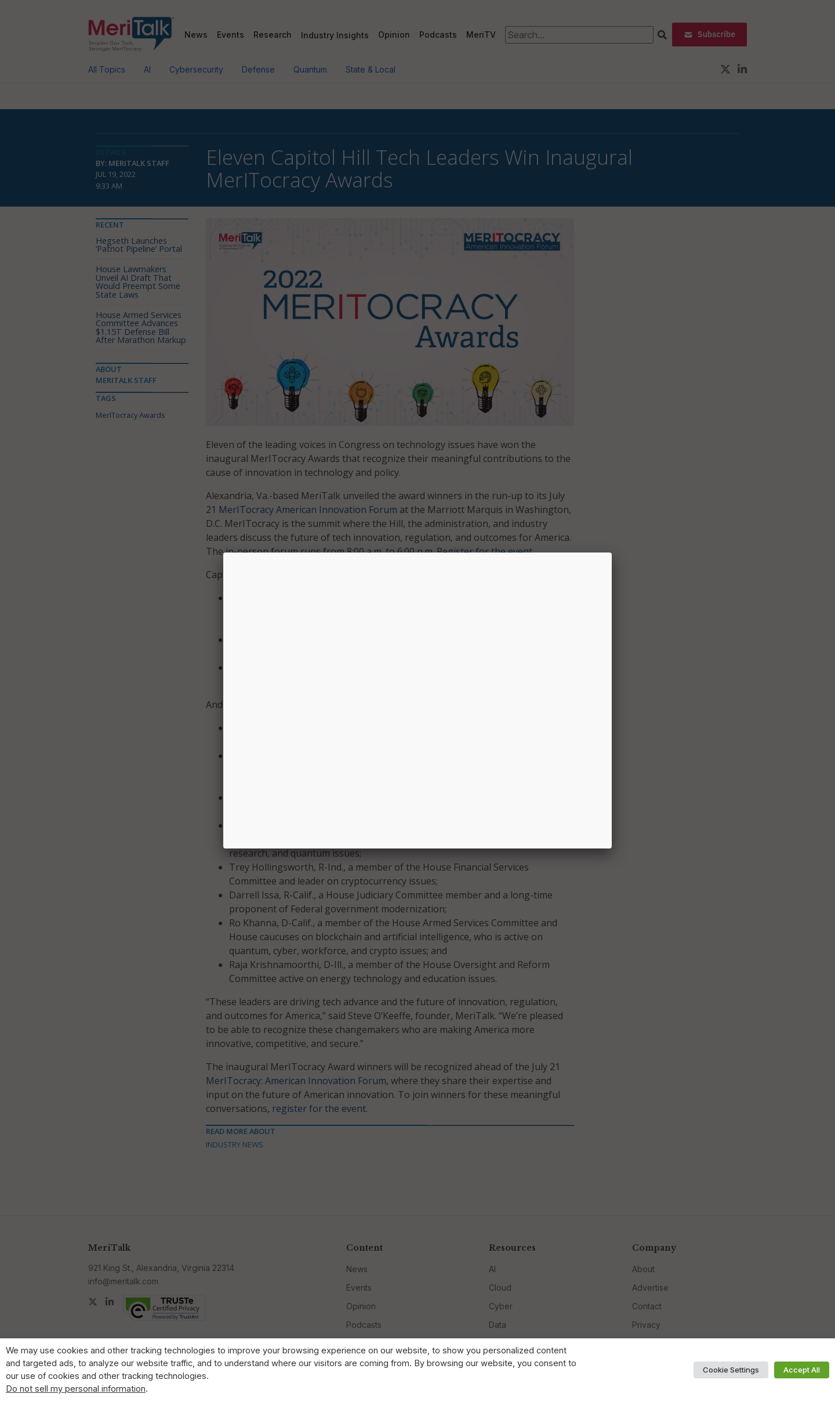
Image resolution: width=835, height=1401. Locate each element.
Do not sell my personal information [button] (76, 1389)
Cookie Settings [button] (731, 1369)
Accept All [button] (801, 1369)
